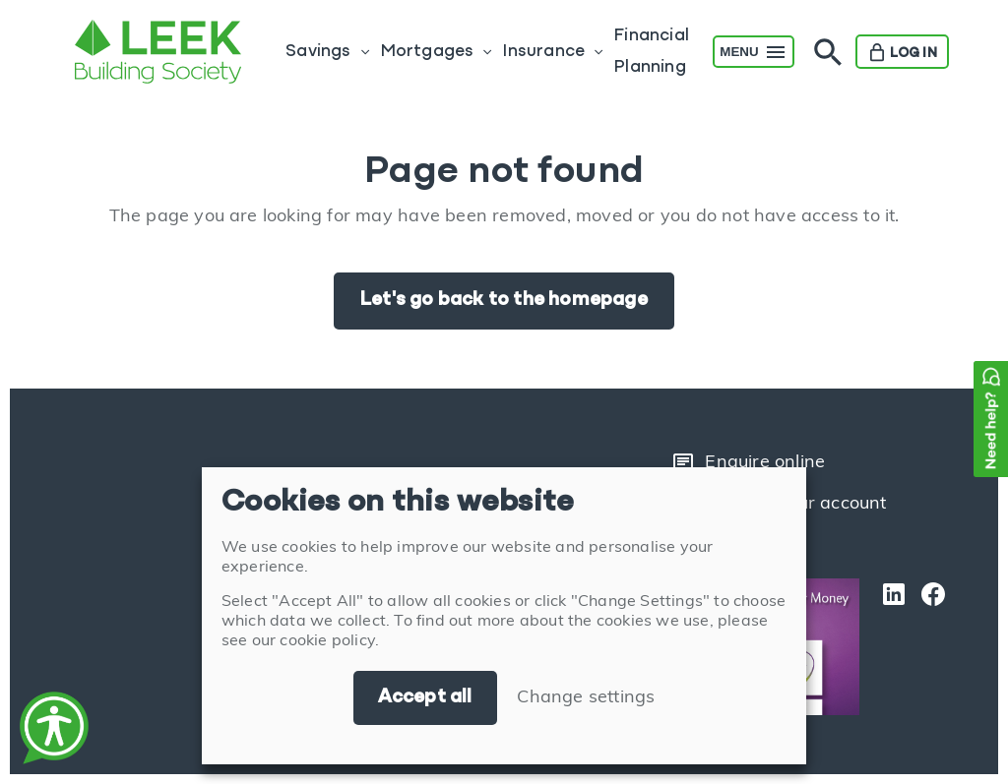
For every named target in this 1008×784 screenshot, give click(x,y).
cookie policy (327, 641)
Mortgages (427, 51)
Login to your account (778, 504)
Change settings (586, 698)
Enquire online (748, 463)
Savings (317, 51)
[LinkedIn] (889, 646)
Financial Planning (651, 52)
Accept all (425, 697)
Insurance (543, 51)
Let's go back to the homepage (504, 300)
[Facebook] (928, 646)
